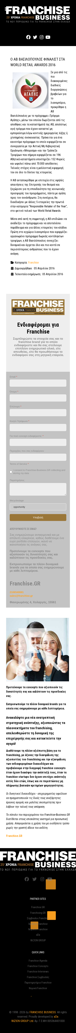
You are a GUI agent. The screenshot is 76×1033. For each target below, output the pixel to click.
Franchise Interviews (38, 971)
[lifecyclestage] (38, 506)
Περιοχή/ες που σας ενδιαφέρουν (27, 451)
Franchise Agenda (38, 960)
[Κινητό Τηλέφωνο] (38, 427)
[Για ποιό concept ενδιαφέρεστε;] (38, 442)
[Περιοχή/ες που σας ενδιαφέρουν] (38, 457)
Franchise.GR (38, 907)
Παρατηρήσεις (17, 480)
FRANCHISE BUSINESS (42, 1012)
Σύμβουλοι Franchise (38, 918)
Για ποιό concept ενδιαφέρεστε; (26, 436)
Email (13, 376)
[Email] (38, 383)
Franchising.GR (38, 912)
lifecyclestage (17, 500)
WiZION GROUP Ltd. (22, 1021)
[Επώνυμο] (38, 412)
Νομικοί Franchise (38, 929)
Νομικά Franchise (38, 988)
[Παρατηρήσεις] (38, 489)
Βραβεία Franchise (38, 924)
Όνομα (14, 391)
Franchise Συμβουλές (38, 977)
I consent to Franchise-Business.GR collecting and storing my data (39, 472)
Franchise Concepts (38, 966)
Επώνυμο (15, 406)
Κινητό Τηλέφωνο (19, 421)
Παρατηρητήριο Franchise (38, 982)
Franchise (33, 262)
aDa (38, 934)
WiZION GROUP (38, 940)
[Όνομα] (38, 397)
